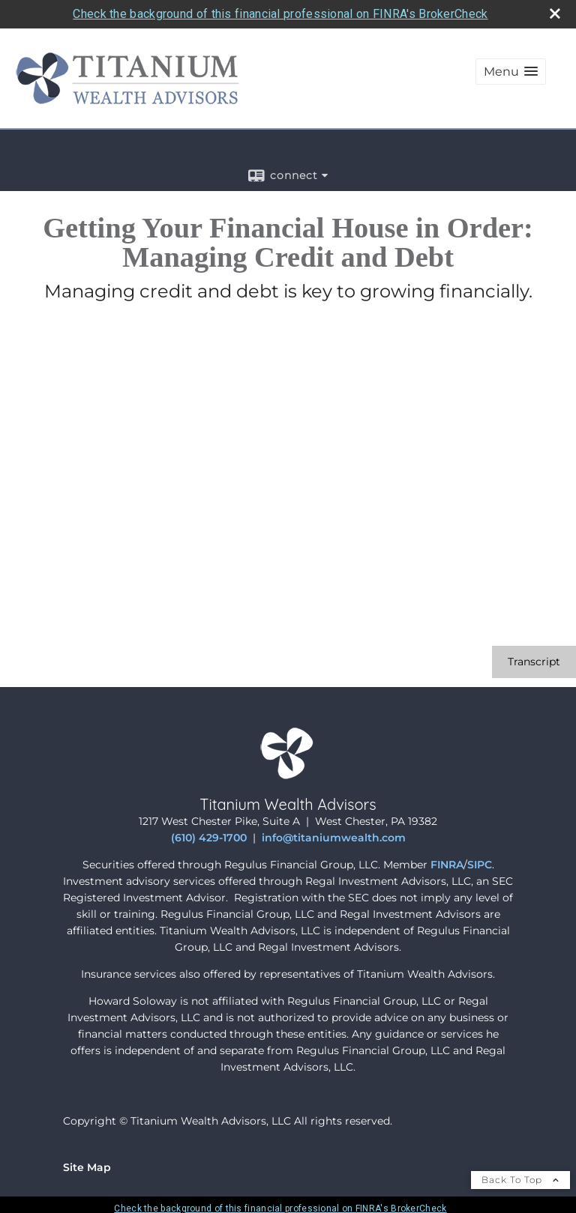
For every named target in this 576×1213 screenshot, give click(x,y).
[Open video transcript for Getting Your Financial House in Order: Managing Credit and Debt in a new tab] (534, 662)
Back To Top (521, 1179)
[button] (511, 71)
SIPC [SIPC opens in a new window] (479, 864)
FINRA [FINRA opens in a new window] (447, 864)
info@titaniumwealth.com (334, 837)
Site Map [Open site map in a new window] (87, 1167)
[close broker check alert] (555, 13)
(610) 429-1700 (209, 837)
